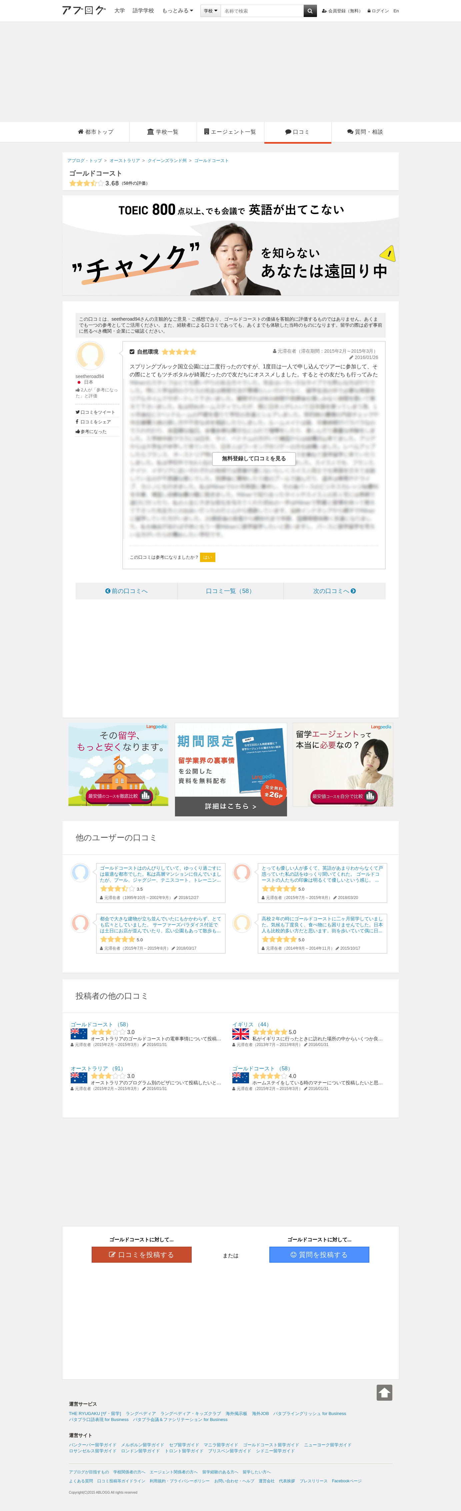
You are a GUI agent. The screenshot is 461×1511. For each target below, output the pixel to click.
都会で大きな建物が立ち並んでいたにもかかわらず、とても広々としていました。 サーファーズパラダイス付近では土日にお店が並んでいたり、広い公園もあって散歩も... (160, 924)
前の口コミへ (126, 591)
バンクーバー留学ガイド (93, 1444)
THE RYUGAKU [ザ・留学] (95, 1413)
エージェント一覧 (230, 132)
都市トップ (96, 132)
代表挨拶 (287, 1481)
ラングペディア (141, 1413)
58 (123, 1024)
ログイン (378, 10)
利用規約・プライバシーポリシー (180, 1481)
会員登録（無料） (342, 10)
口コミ (297, 132)
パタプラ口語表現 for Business (99, 1419)
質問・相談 (365, 132)
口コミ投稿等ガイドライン (121, 1481)
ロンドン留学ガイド (140, 1450)
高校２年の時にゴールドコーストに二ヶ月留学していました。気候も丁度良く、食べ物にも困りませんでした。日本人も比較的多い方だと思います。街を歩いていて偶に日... (322, 924)
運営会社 (267, 1481)
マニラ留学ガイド (221, 1444)
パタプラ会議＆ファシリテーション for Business (180, 1419)
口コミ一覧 (230, 591)
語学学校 (143, 10)
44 (263, 1024)
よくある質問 (81, 1481)
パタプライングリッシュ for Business (309, 1413)
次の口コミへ (334, 591)
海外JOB (260, 1413)
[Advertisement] (231, 72)
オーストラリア (89, 1068)
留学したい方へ (257, 1472)
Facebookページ (347, 1481)
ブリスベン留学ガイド (229, 1450)
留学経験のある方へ (220, 1472)
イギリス (243, 1024)
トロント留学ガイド (184, 1450)
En (396, 10)
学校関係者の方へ (129, 1472)
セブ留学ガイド (184, 1444)
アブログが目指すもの (89, 1472)
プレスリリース (314, 1481)
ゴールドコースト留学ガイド (271, 1444)
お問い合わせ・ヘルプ (234, 1481)
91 (118, 1068)
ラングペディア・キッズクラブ (190, 1413)
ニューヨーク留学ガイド (328, 1444)
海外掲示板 (236, 1413)
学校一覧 (163, 132)
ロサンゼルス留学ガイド (93, 1450)
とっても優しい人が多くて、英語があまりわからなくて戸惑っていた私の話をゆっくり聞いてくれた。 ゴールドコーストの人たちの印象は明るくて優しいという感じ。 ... (322, 874)
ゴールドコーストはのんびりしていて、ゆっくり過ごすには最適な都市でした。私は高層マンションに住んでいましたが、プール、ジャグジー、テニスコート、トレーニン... (160, 874)
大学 (119, 10)
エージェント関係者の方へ (174, 1472)
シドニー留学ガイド (275, 1450)
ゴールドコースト (95, 173)
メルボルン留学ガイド (142, 1444)
